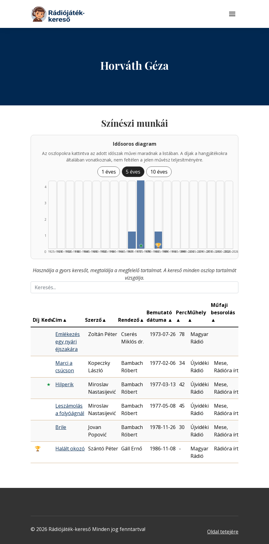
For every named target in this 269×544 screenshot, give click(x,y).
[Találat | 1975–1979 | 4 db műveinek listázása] (141, 214)
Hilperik (64, 384)
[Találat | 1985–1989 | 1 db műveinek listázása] (158, 240)
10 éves (159, 171)
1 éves (108, 171)
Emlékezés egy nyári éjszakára (67, 341)
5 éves (133, 171)
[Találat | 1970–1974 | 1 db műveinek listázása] (132, 240)
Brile (60, 427)
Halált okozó (70, 448)
